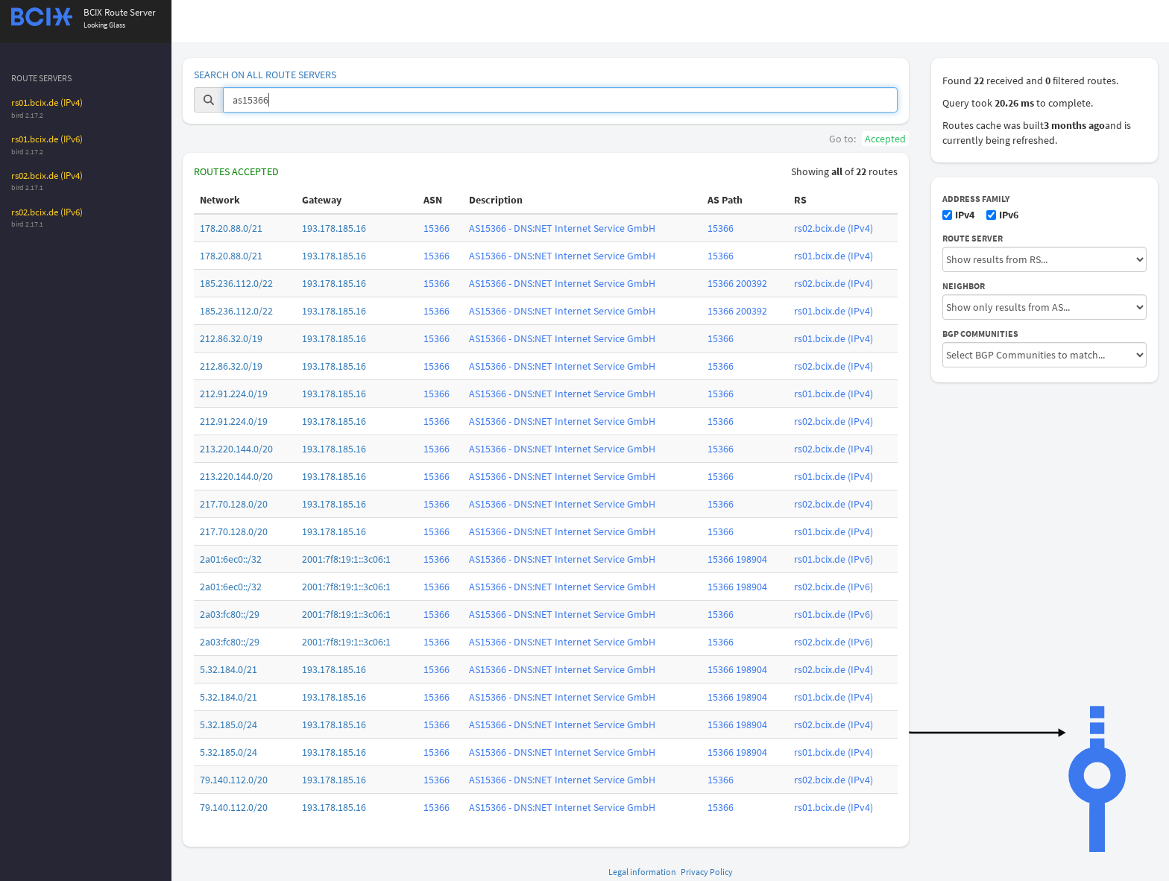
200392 (751, 283)
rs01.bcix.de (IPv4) (47, 102)
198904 (751, 559)
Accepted (885, 138)
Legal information (642, 871)
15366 (436, 228)
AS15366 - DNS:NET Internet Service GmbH (562, 228)
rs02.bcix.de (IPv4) (47, 175)
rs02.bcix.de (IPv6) (47, 212)
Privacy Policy (707, 871)
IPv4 (958, 214)
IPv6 (1002, 214)
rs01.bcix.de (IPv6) (47, 139)
